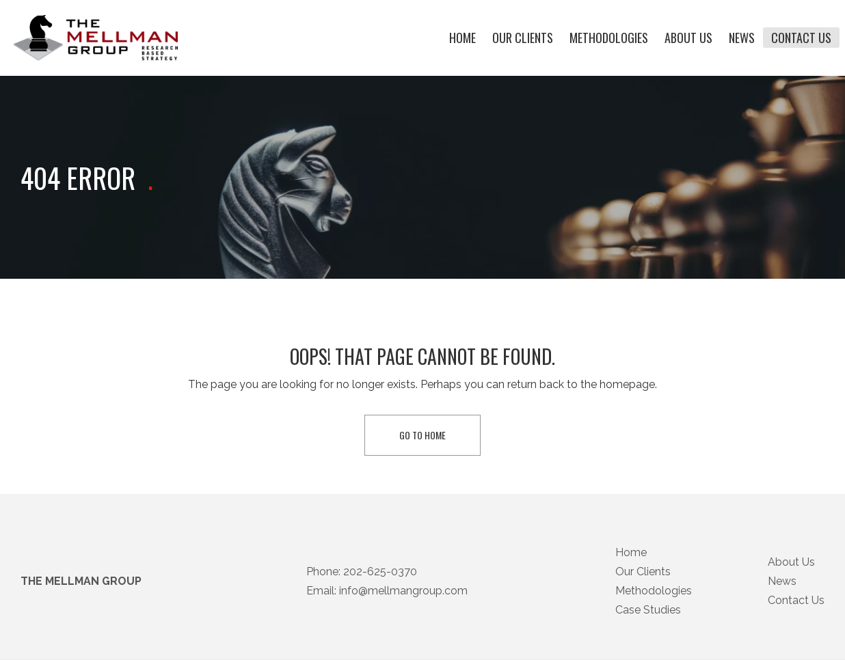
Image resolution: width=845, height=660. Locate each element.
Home (462, 38)
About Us (688, 38)
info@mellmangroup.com (403, 605)
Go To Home (422, 435)
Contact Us (801, 38)
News (742, 38)
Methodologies (608, 38)
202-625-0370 (380, 586)
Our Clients (522, 38)
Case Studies (648, 624)
